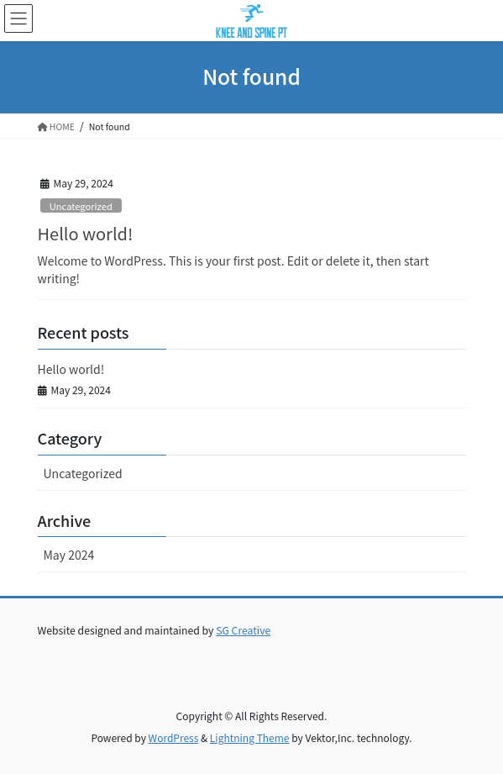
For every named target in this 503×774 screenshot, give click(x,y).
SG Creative (243, 630)
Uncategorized (81, 206)
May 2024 (69, 554)
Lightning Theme (250, 737)
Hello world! (86, 233)
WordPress (174, 737)
